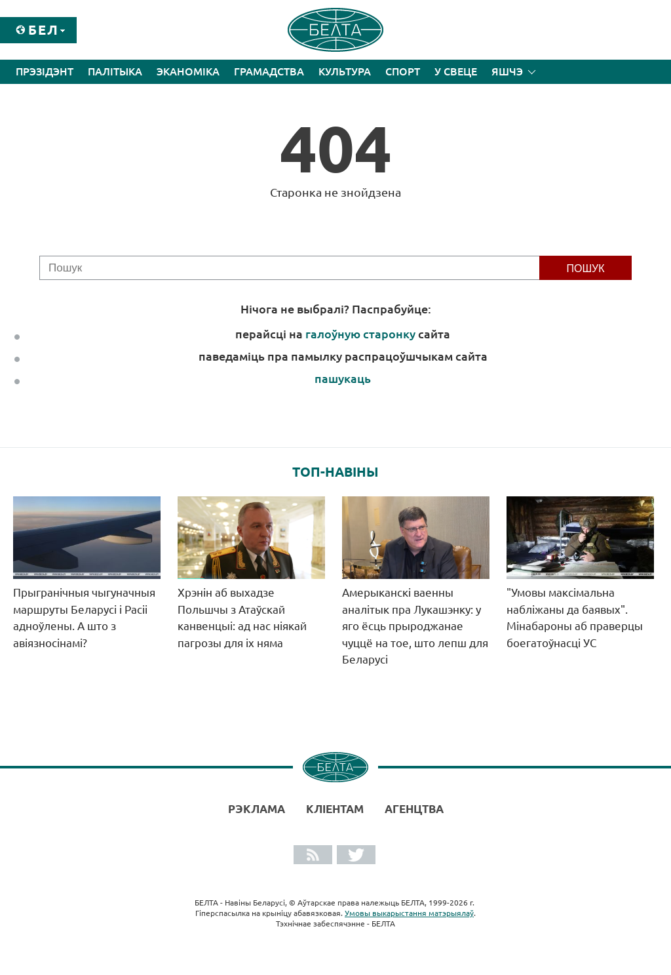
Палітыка (115, 71)
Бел (43, 29)
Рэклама (256, 809)
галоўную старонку (360, 333)
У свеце (455, 71)
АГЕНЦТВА (414, 809)
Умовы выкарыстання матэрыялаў (409, 913)
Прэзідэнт (44, 71)
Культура (344, 71)
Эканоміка (188, 71)
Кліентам (335, 809)
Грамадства (269, 71)
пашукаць (343, 378)
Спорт (402, 71)
